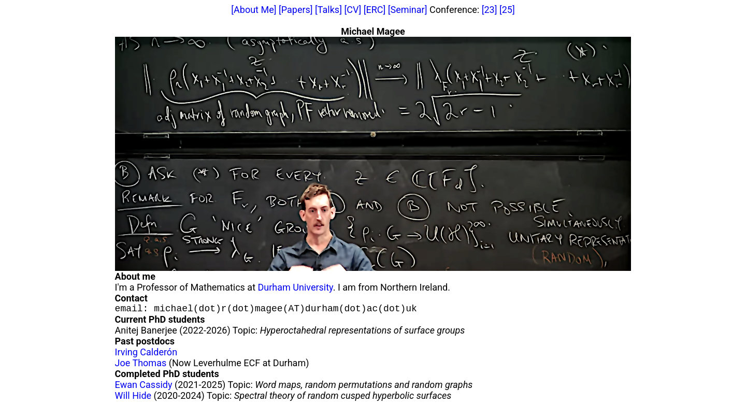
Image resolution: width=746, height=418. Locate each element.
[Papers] (296, 9)
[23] (489, 9)
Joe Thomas (141, 364)
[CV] (352, 9)
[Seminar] (407, 9)
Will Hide (133, 397)
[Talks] (328, 9)
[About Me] (253, 9)
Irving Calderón (146, 354)
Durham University (295, 287)
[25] (507, 9)
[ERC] (374, 9)
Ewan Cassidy (144, 386)
